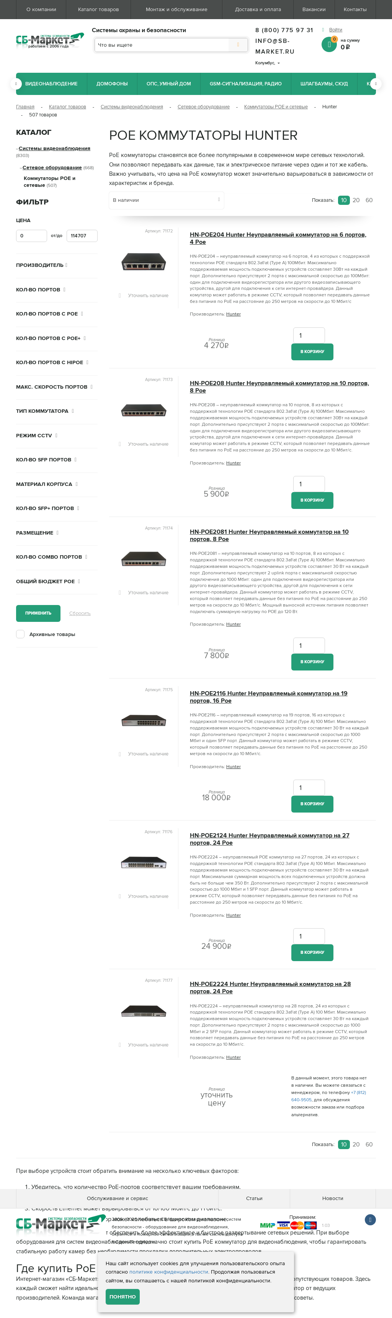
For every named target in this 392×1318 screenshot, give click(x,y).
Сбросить (80, 613)
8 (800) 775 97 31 (284, 30)
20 (356, 200)
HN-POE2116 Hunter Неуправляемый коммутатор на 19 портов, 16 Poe (269, 697)
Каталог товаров (98, 9)
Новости (332, 1198)
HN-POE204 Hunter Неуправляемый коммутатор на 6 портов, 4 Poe (278, 238)
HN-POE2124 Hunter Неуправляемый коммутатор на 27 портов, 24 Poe (270, 839)
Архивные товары (52, 634)
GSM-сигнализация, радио (246, 84)
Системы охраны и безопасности (139, 30)
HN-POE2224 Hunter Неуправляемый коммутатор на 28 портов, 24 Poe (270, 988)
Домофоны (112, 84)
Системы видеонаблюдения (132, 107)
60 (369, 200)
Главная (25, 107)
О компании (41, 9)
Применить (38, 613)
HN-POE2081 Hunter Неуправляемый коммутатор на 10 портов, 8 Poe (269, 535)
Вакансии (314, 9)
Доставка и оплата (258, 9)
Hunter (233, 314)
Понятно (122, 1296)
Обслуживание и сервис (117, 1198)
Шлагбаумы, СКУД (324, 84)
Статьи (254, 1198)
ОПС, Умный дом (169, 84)
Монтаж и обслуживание (176, 9)
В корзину (312, 351)
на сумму (353, 43)
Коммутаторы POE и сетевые (276, 107)
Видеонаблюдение (51, 84)
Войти (335, 30)
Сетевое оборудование (204, 107)
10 (344, 200)
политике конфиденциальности (168, 1272)
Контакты (355, 9)
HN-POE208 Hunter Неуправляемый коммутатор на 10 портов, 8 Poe (279, 387)
